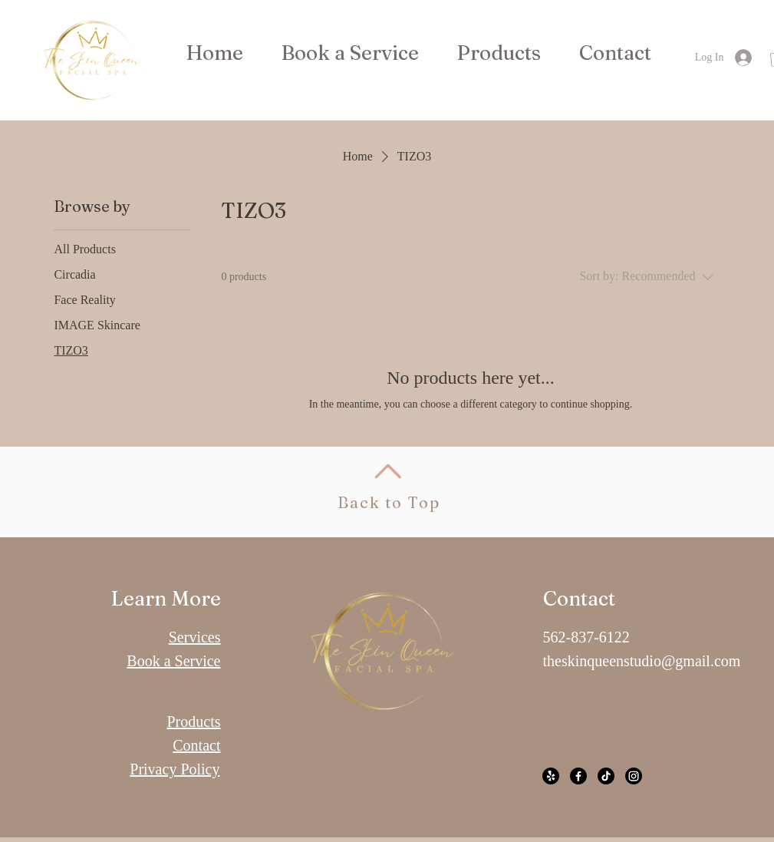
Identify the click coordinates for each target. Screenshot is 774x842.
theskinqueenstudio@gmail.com (642, 660)
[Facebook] (578, 776)
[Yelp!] (550, 776)
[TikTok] (606, 776)
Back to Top (389, 502)
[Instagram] (633, 776)
